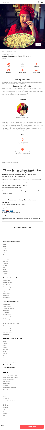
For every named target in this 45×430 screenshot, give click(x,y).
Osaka (4, 248)
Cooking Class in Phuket (9, 367)
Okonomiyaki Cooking (8, 308)
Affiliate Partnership (8, 389)
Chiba (4, 257)
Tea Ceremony (6, 297)
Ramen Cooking (7, 287)
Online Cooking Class (8, 379)
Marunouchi (6, 357)
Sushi (4, 396)
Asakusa (5, 343)
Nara (4, 267)
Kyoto (4, 246)
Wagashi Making (7, 284)
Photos (38, 44)
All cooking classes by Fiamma (22, 117)
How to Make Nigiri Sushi (9, 401)
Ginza (4, 355)
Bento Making (6, 289)
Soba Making (6, 295)
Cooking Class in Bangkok (9, 362)
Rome (4, 58)
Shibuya (5, 347)
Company (5, 407)
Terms (4, 415)
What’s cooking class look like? (10, 377)
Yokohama (5, 261)
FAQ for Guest (6, 381)
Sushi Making (6, 280)
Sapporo (5, 254)
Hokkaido (5, 252)
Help (4, 409)
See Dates (32, 427)
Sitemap (5, 413)
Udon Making (6, 312)
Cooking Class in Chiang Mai (10, 364)
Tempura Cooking (7, 282)
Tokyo (4, 244)
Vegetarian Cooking (7, 291)
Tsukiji (4, 351)
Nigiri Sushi (6, 398)
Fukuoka (5, 250)
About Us (5, 385)
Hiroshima (5, 273)
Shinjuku (5, 341)
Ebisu (4, 345)
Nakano (5, 353)
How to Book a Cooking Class (10, 375)
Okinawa (5, 265)
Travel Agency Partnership (9, 387)
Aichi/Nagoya (6, 259)
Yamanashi (5, 271)
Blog (4, 411)
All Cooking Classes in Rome (22, 227)
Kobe (4, 269)
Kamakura (5, 263)
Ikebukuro (5, 349)
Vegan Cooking (6, 293)
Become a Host (6, 383)
